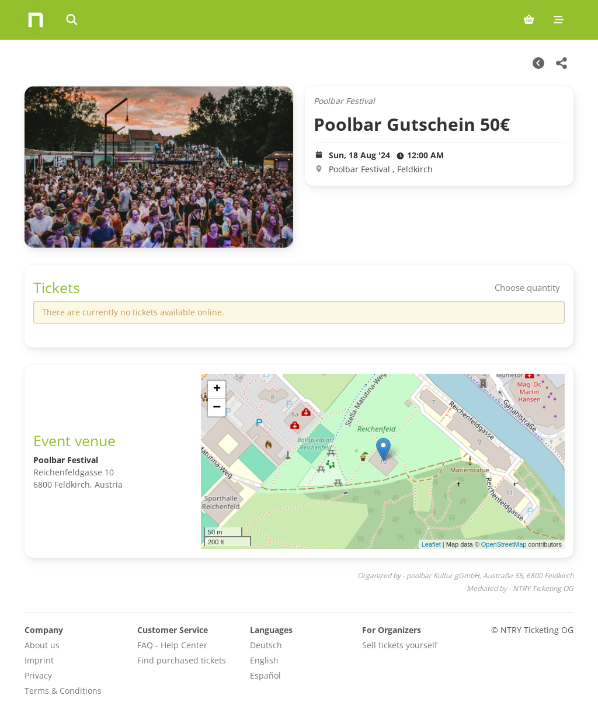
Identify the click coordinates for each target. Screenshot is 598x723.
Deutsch (266, 645)
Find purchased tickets (181, 660)
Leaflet (431, 544)
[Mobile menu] (558, 20)
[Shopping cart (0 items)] (529, 20)
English (264, 660)
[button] (383, 449)
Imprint (39, 660)
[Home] (35, 20)
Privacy (38, 675)
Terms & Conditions (63, 690)
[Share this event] (561, 63)
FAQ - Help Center (172, 645)
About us (42, 645)
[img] (383, 461)
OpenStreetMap (504, 544)
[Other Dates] (538, 63)
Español (265, 675)
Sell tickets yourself (399, 645)
